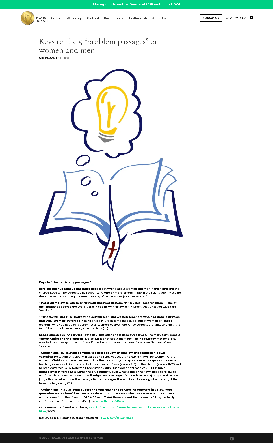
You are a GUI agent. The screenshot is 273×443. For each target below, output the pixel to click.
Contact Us (211, 18)
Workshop (86, 18)
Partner (68, 18)
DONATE (72, 21)
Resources (124, 18)
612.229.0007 (236, 17)
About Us (54, 21)
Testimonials (149, 18)
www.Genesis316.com (111, 401)
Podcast (105, 18)
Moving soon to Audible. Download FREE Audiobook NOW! (136, 4)
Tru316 (52, 18)
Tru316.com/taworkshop (116, 418)
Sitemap (96, 438)
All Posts (63, 57)
